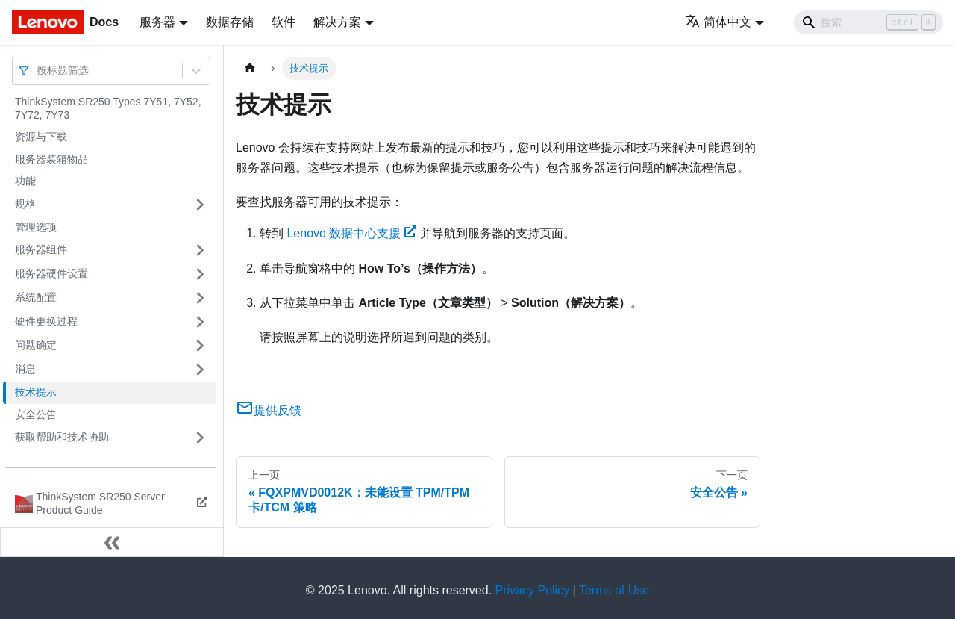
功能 (25, 181)
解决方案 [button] (337, 22)
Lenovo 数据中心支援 (351, 233)
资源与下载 (41, 137)
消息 (25, 369)
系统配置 (36, 297)
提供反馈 (268, 410)
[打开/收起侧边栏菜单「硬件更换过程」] (200, 322)
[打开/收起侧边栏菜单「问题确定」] (200, 346)
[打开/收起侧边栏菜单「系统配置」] (200, 298)
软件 (283, 22)
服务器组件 (41, 249)
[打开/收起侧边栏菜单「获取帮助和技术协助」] (200, 438)
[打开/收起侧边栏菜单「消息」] (200, 370)
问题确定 (36, 345)
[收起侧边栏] (112, 542)
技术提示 (36, 392)
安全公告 (36, 414)
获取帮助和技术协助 (62, 437)
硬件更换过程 (46, 321)
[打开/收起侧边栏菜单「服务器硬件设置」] (200, 274)
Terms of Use (614, 590)
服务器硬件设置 (51, 273)
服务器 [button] (157, 22)
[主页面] (250, 68)
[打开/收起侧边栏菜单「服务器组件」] (200, 250)
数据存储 (230, 22)
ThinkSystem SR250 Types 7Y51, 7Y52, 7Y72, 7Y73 (108, 108)
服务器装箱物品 (51, 159)
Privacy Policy (532, 590)
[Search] (868, 22)
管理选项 (36, 227)
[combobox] (38, 70)
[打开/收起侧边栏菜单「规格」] (200, 205)
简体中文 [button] (718, 22)
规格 (25, 204)
